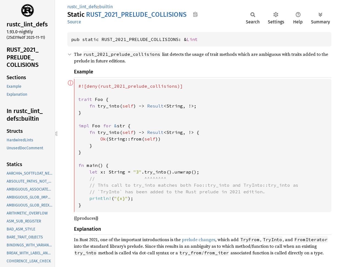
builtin (106, 6)
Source (74, 21)
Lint (192, 39)
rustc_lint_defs (82, 6)
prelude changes (198, 239)
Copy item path (195, 14)
